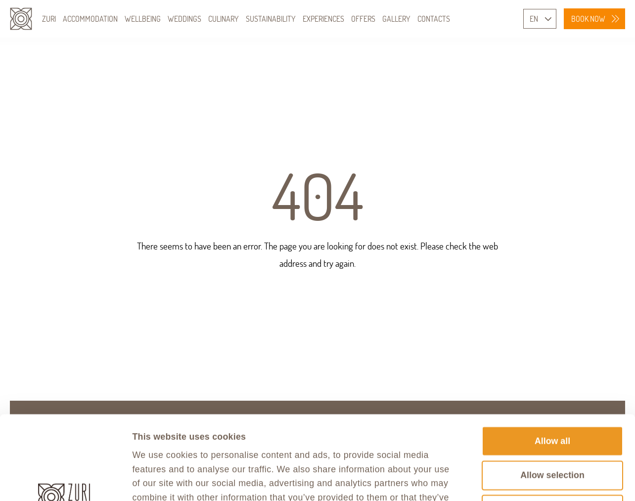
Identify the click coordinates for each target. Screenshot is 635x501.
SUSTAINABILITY (271, 19)
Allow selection (552, 397)
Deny (552, 431)
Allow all (552, 362)
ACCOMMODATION (90, 19)
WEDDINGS (184, 19)
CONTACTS (433, 19)
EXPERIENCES (323, 19)
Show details (572, 480)
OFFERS (363, 19)
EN (534, 19)
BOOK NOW (588, 19)
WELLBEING (143, 19)
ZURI (49, 19)
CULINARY (223, 19)
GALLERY (396, 19)
